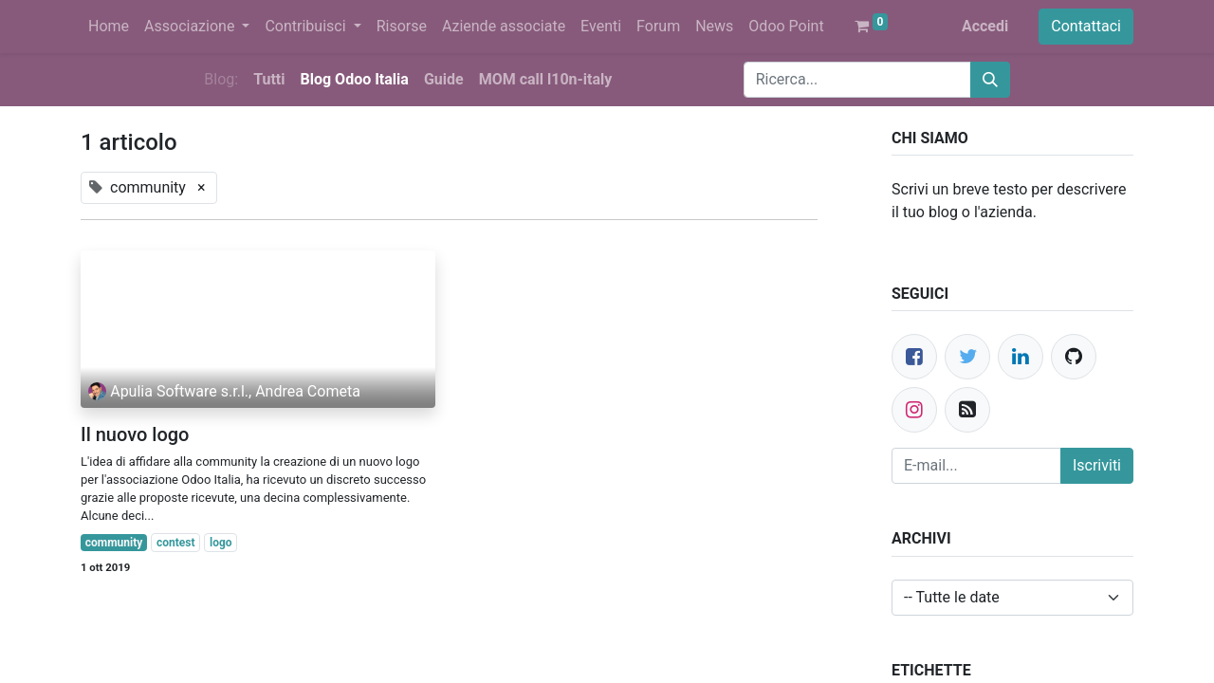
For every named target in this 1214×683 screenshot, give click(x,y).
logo (221, 542)
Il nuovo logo (135, 434)
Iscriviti (1097, 465)
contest (175, 542)
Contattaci (1086, 26)
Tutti (269, 79)
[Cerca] (990, 80)
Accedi (985, 26)
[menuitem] (109, 27)
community (114, 542)
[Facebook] (914, 356)
